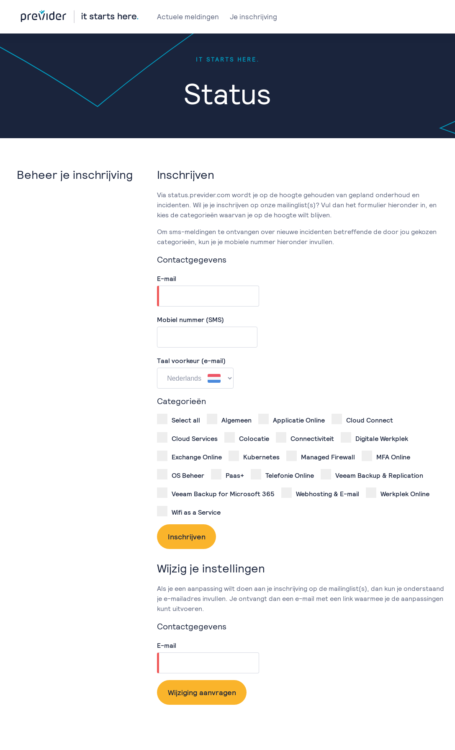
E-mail (166, 278)
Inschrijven (187, 536)
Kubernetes (254, 456)
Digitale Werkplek (374, 437)
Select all (178, 419)
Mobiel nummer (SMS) (190, 319)
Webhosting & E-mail (320, 492)
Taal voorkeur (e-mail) (191, 360)
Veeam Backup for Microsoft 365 (216, 492)
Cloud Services (187, 437)
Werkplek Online (397, 492)
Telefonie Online (282, 474)
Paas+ (227, 474)
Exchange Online (189, 456)
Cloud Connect (362, 419)
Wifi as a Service (189, 511)
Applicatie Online (291, 419)
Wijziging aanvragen (202, 692)
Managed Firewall (320, 456)
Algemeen (229, 419)
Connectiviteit (305, 437)
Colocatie (246, 437)
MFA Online (386, 456)
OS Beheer (180, 474)
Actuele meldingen (188, 16)
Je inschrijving (253, 16)
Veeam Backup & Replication (372, 474)
